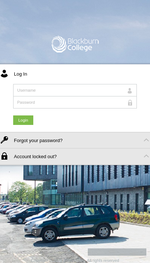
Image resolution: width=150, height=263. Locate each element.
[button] (117, 252)
